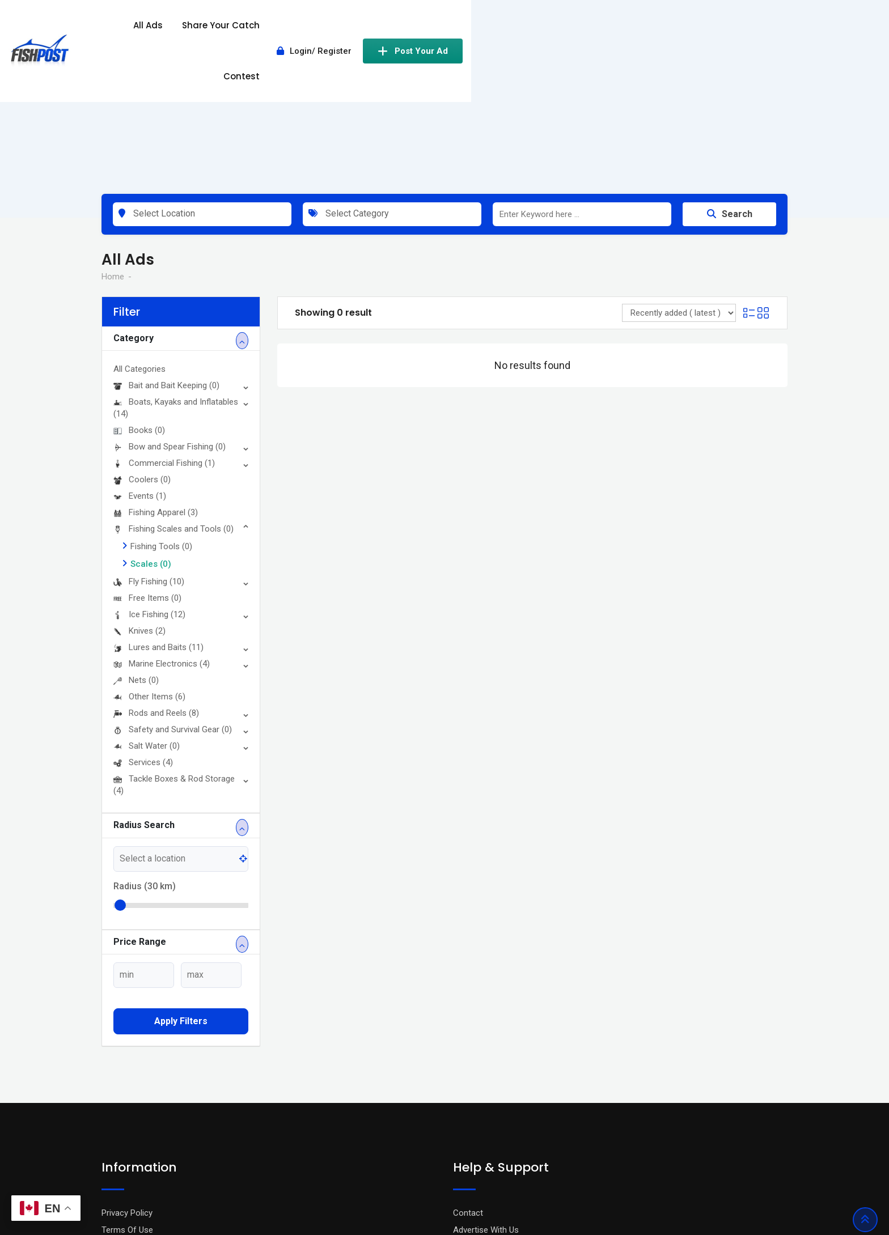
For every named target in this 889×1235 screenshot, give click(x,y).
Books (139, 297)
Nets (136, 547)
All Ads (417, 30)
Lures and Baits (158, 514)
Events (139, 363)
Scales (150, 431)
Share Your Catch (490, 30)
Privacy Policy (127, 1079)
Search (729, 80)
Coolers (142, 346)
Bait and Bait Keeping (166, 252)
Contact (468, 1079)
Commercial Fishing (164, 330)
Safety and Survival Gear (172, 596)
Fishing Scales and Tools (173, 396)
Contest (566, 30)
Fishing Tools (161, 413)
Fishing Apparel (155, 379)
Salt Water (146, 613)
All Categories (139, 236)
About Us (118, 1130)
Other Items (149, 563)
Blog (109, 1113)
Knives (139, 498)
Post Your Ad (737, 30)
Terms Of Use (127, 1096)
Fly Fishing (148, 448)
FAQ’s (463, 1113)
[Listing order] (679, 180)
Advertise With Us (486, 1096)
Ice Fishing (149, 481)
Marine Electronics (161, 530)
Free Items (147, 465)
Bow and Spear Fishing (169, 313)
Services (143, 629)
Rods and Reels (156, 580)
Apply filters (181, 887)
